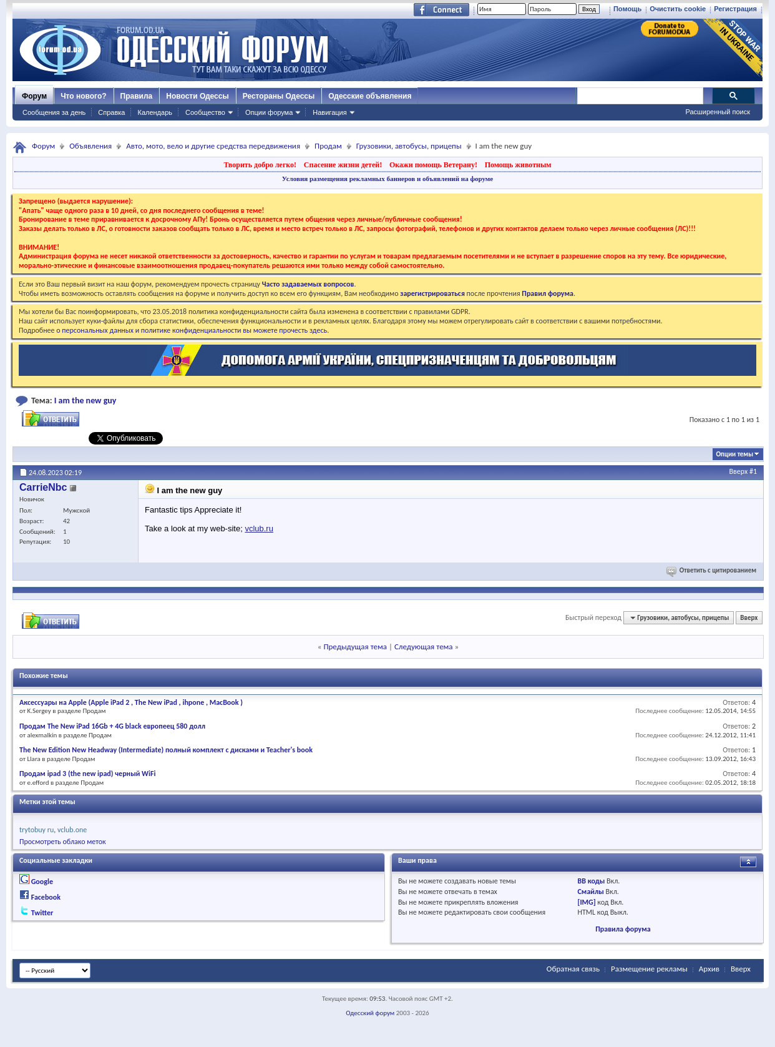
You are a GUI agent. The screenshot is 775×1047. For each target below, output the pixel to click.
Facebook (46, 897)
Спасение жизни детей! (343, 164)
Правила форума (622, 929)
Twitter (42, 912)
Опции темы (734, 454)
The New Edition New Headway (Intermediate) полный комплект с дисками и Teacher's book (166, 749)
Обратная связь (573, 968)
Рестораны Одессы (279, 96)
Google (42, 881)
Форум (34, 96)
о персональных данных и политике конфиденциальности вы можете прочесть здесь (191, 330)
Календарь (154, 112)
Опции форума (269, 112)
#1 (753, 471)
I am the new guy (85, 400)
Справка (111, 112)
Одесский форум (370, 1013)
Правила (136, 96)
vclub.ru (259, 528)
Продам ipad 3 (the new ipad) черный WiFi (87, 773)
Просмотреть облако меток (62, 841)
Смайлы (591, 891)
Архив (709, 968)
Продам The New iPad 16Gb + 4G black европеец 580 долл (112, 726)
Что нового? (83, 96)
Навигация (329, 112)
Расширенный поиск (717, 112)
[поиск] (639, 96)
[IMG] (587, 902)
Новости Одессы (197, 96)
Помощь (627, 8)
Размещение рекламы (649, 968)
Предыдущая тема (355, 646)
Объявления (90, 145)
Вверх (738, 471)
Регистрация (735, 8)
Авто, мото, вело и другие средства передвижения (213, 145)
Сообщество (205, 112)
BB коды (591, 881)
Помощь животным (518, 164)
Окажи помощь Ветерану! (433, 164)
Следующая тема (423, 646)
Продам (328, 145)
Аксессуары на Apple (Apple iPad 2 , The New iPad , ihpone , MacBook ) (131, 702)
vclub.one (72, 829)
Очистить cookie (678, 8)
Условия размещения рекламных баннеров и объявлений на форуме (387, 178)
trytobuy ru (36, 829)
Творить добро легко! (259, 164)
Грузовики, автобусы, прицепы (409, 145)
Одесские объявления (369, 96)
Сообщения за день (53, 112)
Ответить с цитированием (712, 570)
